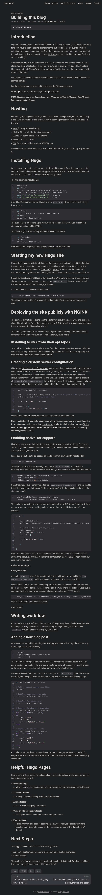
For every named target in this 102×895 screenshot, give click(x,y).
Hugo (39, 66)
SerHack (52, 54)
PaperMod (66, 891)
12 (13, 542)
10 (13, 411)
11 (13, 540)
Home (7, 3)
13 (13, 544)
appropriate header (36, 584)
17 (13, 720)
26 (13, 741)
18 (13, 722)
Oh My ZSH (18, 132)
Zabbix (16, 136)
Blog (38, 871)
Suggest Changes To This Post (54, 21)
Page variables (19, 820)
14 (13, 547)
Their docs (69, 351)
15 (13, 549)
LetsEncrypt (47, 424)
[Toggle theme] (13, 3)
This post (15, 331)
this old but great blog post (29, 456)
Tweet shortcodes (21, 793)
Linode (75, 116)
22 (13, 731)
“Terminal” (45, 269)
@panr (56, 269)
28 (13, 745)
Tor (14, 143)
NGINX (16, 139)
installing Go (32, 180)
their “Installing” (49, 174)
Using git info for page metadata (27, 811)
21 (13, 729)
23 (13, 734)
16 (13, 717)
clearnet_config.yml (22, 565)
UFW (15, 128)
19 (13, 724)
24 (13, 736)
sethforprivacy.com (32, 415)
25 (13, 738)
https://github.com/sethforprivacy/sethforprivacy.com (35, 91)
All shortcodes (19, 802)
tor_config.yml (19, 571)
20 (13, 727)
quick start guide (71, 263)
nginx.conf (18, 607)
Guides (20, 13)
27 (13, 743)
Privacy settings (20, 783)
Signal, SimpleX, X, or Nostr (77, 861)
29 (13, 748)
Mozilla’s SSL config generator (35, 368)
